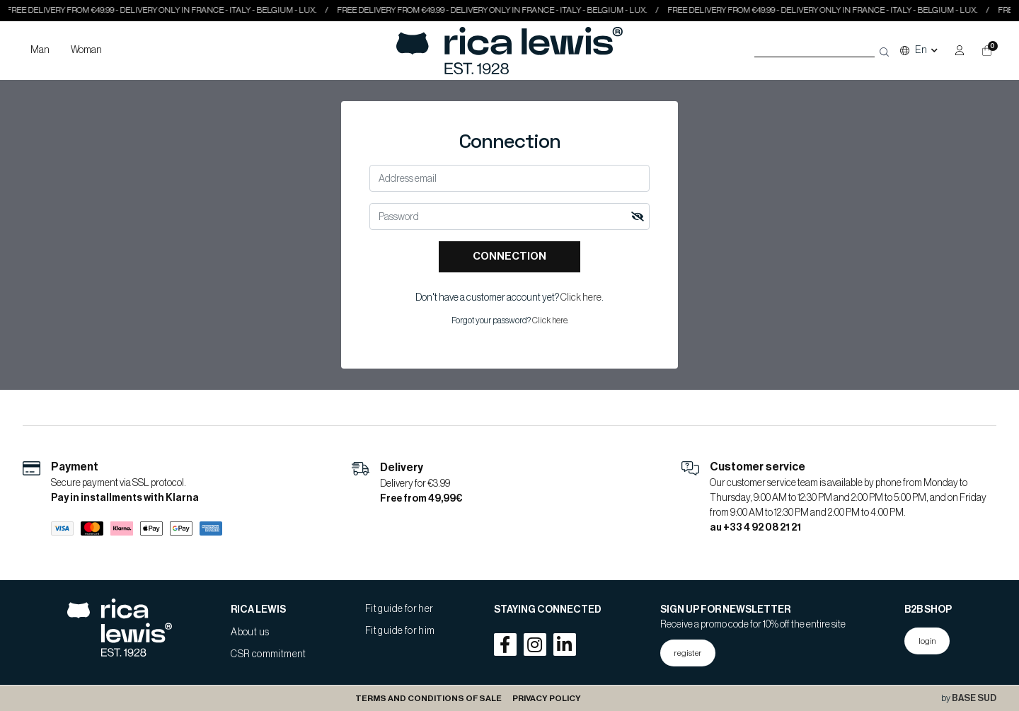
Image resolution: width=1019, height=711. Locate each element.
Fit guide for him (400, 631)
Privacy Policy (546, 698)
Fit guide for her (399, 609)
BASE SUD (974, 698)
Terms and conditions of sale (428, 698)
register (687, 653)
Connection (509, 256)
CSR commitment (268, 654)
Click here (580, 298)
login (927, 641)
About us (250, 632)
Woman (86, 50)
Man (40, 50)
